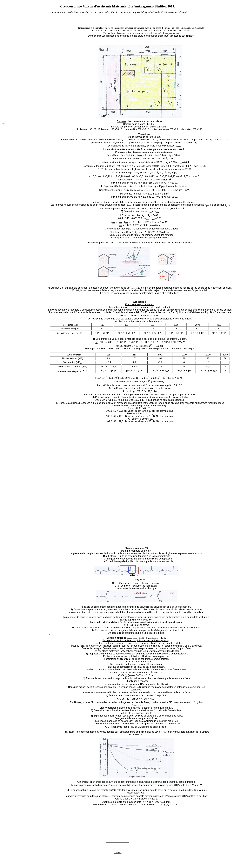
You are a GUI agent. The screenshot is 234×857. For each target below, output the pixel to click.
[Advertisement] (24, 75)
